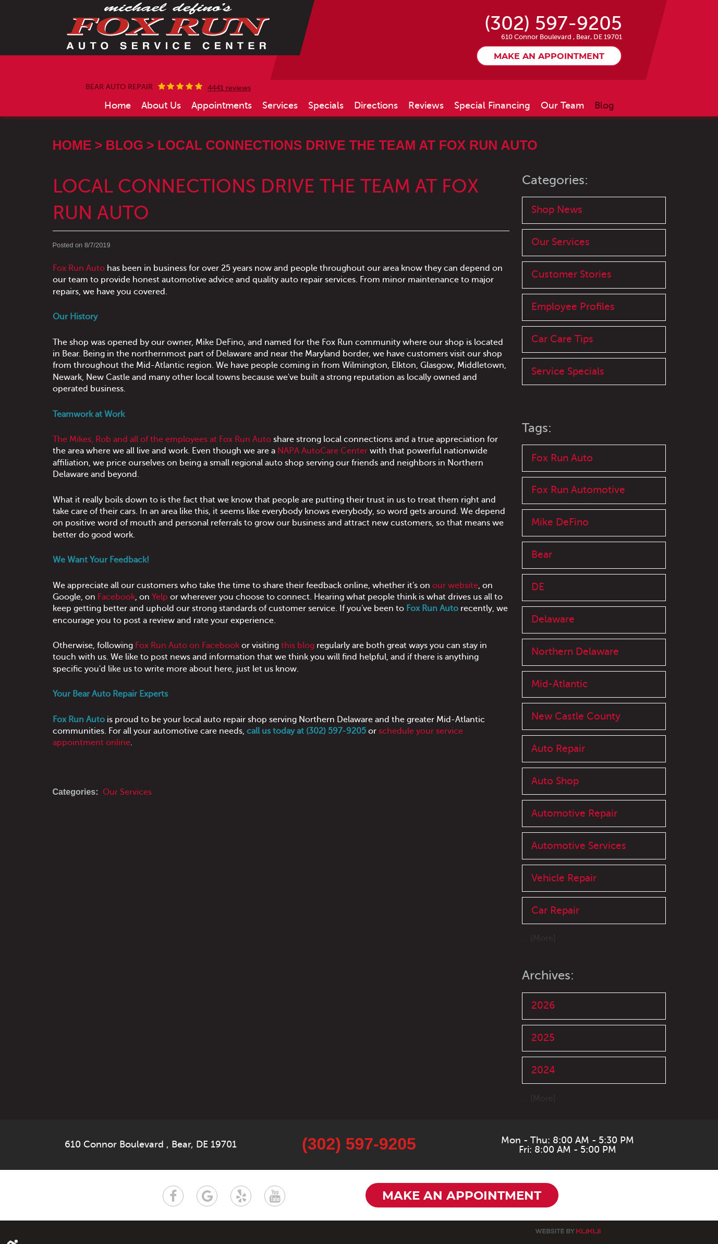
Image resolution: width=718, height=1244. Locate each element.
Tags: (537, 429)
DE (537, 587)
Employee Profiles (573, 307)
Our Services (127, 792)
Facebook (116, 597)
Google (207, 1196)
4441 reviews (229, 88)
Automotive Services (578, 846)
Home (117, 105)
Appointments (221, 105)
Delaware (553, 620)
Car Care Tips (562, 339)
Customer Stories (571, 274)
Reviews (426, 105)
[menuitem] (117, 105)
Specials (326, 105)
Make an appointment (549, 57)
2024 (543, 1071)
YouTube (274, 1196)
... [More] (539, 939)
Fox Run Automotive (578, 490)
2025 (543, 1038)
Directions (376, 105)
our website (455, 585)
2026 (543, 1006)
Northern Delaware (575, 652)
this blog (297, 645)
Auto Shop (555, 781)
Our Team (562, 105)
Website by (567, 1232)
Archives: (548, 977)
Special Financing (492, 105)
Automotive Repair (574, 814)
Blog (604, 105)
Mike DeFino (560, 523)
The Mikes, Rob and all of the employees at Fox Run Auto (162, 439)
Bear (541, 555)
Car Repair (555, 911)
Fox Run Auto (79, 268)
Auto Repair (558, 749)
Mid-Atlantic (559, 684)
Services (280, 105)
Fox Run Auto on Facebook (187, 645)
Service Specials (567, 371)
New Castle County (575, 717)
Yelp (160, 597)
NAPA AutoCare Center (322, 451)
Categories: (555, 180)
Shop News (556, 209)
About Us (161, 105)
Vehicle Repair (564, 879)
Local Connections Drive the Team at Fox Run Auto (347, 145)
